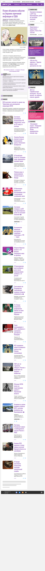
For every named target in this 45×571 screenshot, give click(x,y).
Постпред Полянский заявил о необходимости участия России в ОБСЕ (19, 493)
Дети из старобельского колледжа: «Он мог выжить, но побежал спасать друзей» (36, 93)
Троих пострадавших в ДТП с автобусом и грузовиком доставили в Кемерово (19, 381)
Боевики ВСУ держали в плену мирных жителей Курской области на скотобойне (20, 524)
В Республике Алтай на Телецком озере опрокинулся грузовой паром (19, 171)
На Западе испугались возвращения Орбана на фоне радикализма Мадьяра (19, 348)
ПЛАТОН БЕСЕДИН (33, 34)
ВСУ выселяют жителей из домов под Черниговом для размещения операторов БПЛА (14, 104)
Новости (16, 4)
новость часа (33, 9)
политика (32, 58)
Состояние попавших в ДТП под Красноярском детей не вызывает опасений (19, 236)
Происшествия (32, 111)
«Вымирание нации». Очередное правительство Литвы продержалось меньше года (35, 128)
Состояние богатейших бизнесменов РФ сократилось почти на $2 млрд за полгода (19, 121)
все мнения (40, 34)
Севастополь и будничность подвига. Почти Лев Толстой (35, 29)
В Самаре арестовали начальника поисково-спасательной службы (18, 543)
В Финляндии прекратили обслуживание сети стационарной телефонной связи (19, 205)
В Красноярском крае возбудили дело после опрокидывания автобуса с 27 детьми (19, 309)
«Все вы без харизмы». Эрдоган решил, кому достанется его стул (35, 63)
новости (5, 99)
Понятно (39, 560)
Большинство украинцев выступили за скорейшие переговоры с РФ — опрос (19, 258)
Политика (31, 48)
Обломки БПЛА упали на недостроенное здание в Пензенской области (18, 453)
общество (32, 87)
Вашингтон (5, 19)
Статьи (23, 4)
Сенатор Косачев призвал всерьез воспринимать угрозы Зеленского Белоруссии (19, 141)
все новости (32, 21)
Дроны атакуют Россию (28, 1)
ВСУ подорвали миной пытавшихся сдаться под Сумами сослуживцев (19, 400)
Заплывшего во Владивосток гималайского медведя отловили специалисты (19, 329)
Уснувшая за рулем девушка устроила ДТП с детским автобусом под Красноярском (19, 472)
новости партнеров (7, 96)
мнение (32, 24)
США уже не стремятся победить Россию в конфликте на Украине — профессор (19, 420)
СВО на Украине (16, 1)
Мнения (29, 4)
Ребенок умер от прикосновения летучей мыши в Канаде (19, 188)
